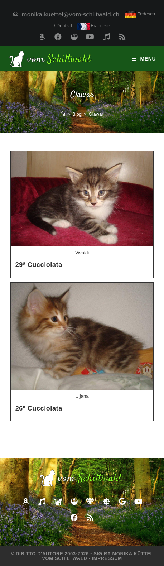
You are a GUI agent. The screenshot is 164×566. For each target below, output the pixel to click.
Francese (93, 25)
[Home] (63, 114)
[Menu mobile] (144, 59)
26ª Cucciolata (38, 408)
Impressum (107, 558)
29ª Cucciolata (38, 264)
